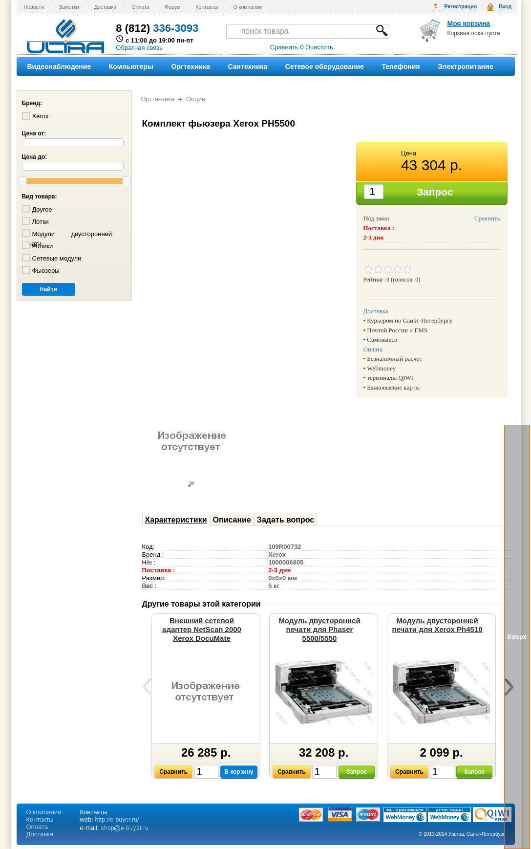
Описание (232, 520)
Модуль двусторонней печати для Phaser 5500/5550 (319, 629)
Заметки (69, 7)
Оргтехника (158, 99)
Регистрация (460, 6)
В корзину (239, 771)
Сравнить (487, 218)
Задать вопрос (285, 520)
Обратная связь (139, 47)
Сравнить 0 (287, 47)
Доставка (105, 7)
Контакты (206, 7)
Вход (505, 6)
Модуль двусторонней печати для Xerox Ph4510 (437, 624)
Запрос (356, 771)
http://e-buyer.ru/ (117, 819)
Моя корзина (468, 23)
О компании (247, 7)
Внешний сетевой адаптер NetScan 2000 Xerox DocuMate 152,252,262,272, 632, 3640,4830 (201, 638)
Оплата (140, 7)
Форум (172, 7)
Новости (34, 7)
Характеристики (176, 520)
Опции (195, 99)
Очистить (319, 47)
